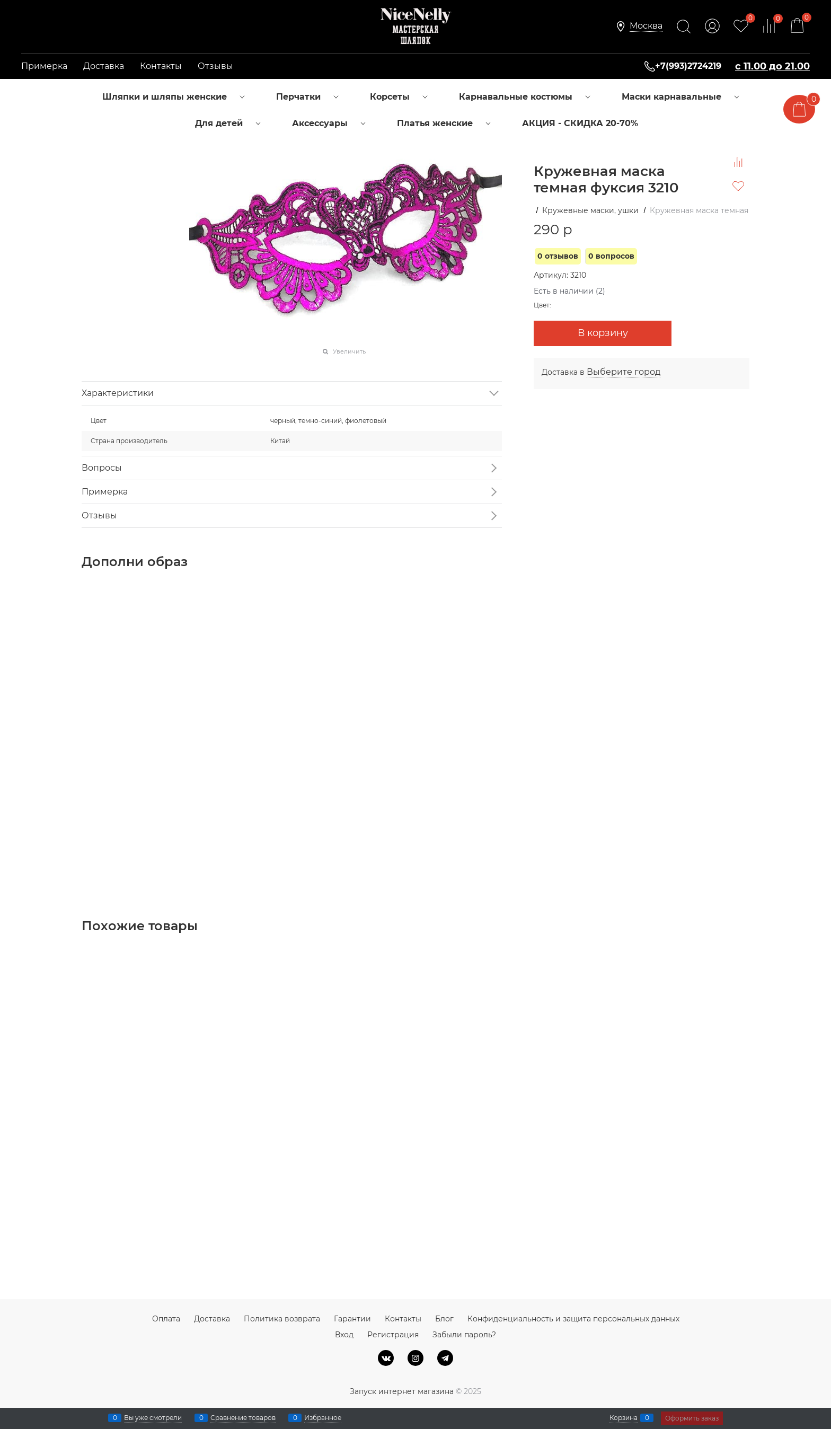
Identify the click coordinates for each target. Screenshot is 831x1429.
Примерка (44, 66)
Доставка (103, 66)
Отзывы (215, 66)
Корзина (623, 1418)
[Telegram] (445, 1358)
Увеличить (349, 351)
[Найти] (683, 26)
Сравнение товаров (243, 1418)
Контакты (161, 66)
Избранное (322, 1418)
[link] (646, 26)
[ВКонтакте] (386, 1358)
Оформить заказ (692, 1418)
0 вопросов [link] (611, 256)
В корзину (603, 333)
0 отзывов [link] (557, 256)
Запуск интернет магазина (402, 1391)
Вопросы (102, 468)
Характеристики (118, 393)
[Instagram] (415, 1358)
